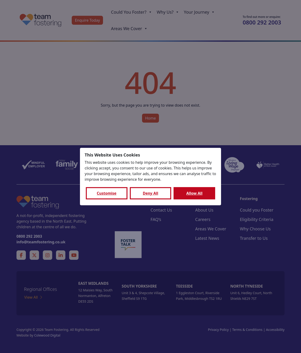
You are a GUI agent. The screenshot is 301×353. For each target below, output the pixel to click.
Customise (107, 193)
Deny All (150, 193)
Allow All (194, 193)
